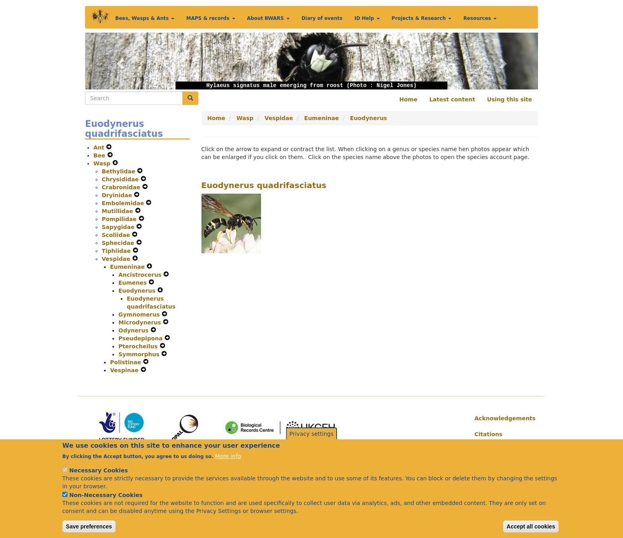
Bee (100, 155)
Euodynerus (137, 290)
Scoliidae (117, 235)
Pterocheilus (139, 346)
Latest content (452, 99)
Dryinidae (118, 195)
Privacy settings (312, 435)
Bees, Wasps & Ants (144, 18)
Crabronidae (122, 187)
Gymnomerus (140, 314)
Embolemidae (124, 203)
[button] (119, 61)
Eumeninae (128, 267)
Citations (488, 434)
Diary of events (322, 18)
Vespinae (125, 370)
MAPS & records (210, 18)
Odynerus (134, 330)
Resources (480, 18)
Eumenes (133, 283)
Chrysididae (121, 179)
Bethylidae (119, 171)
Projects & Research (422, 18)
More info (228, 457)
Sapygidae (119, 227)
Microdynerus (140, 322)
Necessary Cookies (98, 472)
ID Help (367, 18)
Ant (99, 147)
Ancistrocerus (140, 275)
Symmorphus (139, 354)
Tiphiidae (117, 251)
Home (408, 99)
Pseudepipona (141, 338)
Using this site (509, 99)
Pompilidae (120, 219)
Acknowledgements (503, 418)
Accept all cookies (531, 528)
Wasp (102, 163)
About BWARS (268, 18)
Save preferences (89, 528)
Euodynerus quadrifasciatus (264, 185)
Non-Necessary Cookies (106, 496)
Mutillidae (118, 211)
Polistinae (126, 362)
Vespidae (117, 259)
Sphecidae (119, 243)
